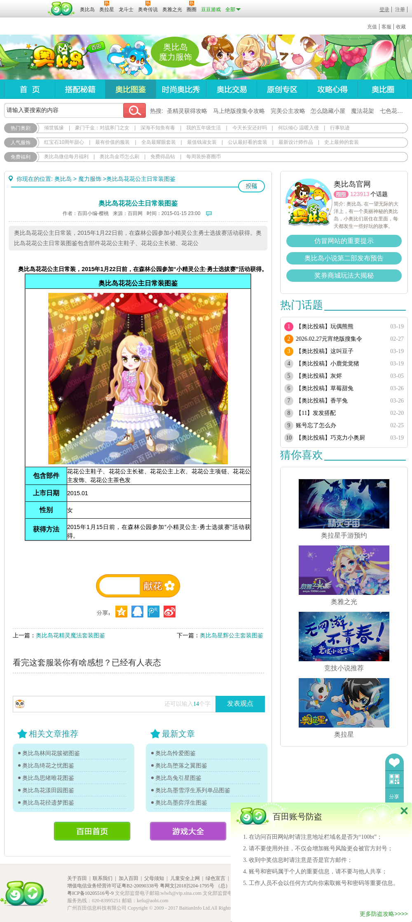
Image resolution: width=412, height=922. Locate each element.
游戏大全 (188, 831)
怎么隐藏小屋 (328, 111)
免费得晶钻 (162, 156)
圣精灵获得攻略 (187, 111)
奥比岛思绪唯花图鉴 (48, 778)
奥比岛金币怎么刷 (119, 156)
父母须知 (154, 878)
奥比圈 (383, 89)
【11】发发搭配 (316, 413)
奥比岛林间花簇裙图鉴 (51, 753)
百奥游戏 (24, 3)
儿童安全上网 (185, 878)
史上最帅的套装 (341, 142)
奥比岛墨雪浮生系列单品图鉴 (192, 790)
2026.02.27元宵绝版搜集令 (329, 339)
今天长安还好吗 (249, 128)
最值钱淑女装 (202, 142)
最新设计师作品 (296, 142)
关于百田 (77, 878)
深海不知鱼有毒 (157, 128)
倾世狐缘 (54, 128)
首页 (29, 89)
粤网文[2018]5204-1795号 (187, 886)
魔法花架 (362, 111)
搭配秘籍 (80, 89)
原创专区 (282, 89)
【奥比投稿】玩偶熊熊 (324, 326)
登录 (384, 9)
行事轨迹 (340, 128)
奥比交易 (231, 89)
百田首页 (92, 831)
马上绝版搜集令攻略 (239, 111)
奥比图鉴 (130, 89)
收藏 (401, 27)
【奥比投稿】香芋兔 (322, 401)
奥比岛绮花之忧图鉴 (48, 765)
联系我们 (102, 878)
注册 (400, 9)
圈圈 (341, 194)
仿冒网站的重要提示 (344, 240)
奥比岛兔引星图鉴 (178, 778)
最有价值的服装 (112, 142)
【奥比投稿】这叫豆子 (324, 351)
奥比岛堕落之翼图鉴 (181, 765)
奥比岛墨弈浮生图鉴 (181, 802)
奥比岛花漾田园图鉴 (48, 790)
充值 (372, 27)
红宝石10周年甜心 (64, 142)
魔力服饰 (89, 179)
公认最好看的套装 (247, 142)
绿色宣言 (215, 878)
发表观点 (240, 703)
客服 (386, 27)
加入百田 (128, 878)
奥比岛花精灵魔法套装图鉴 (70, 635)
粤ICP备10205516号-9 (90, 893)
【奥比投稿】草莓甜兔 (324, 388)
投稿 (251, 186)
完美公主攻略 (288, 111)
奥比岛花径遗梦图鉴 (48, 802)
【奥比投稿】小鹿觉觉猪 (327, 363)
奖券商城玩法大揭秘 (344, 275)
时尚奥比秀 (181, 89)
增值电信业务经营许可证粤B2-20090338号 (113, 886)
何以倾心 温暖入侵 (298, 128)
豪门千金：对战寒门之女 (102, 128)
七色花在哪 (394, 111)
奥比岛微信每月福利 (66, 156)
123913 (360, 194)
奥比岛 (55, 57)
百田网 (61, 8)
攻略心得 (332, 89)
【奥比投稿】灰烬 (319, 376)
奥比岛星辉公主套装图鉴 (231, 635)
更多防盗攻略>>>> (384, 913)
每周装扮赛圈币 (203, 156)
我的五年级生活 (203, 128)
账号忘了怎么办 (316, 425)
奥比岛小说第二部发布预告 (344, 258)
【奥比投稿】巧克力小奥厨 (330, 438)
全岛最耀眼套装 (158, 142)
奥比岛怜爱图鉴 (175, 753)
